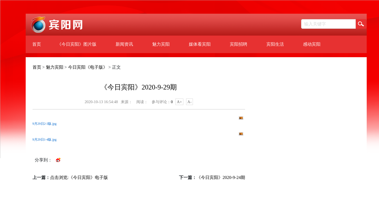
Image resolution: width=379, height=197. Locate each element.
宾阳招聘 (238, 44)
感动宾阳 (312, 44)
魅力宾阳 (161, 44)
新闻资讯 (124, 44)
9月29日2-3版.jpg (45, 124)
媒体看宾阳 (200, 44)
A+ (179, 102)
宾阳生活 (275, 44)
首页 (36, 44)
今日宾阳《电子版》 (87, 67)
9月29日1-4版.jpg (45, 139)
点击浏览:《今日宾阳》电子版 (79, 177)
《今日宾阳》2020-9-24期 (220, 177)
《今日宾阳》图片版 (76, 44)
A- (189, 102)
